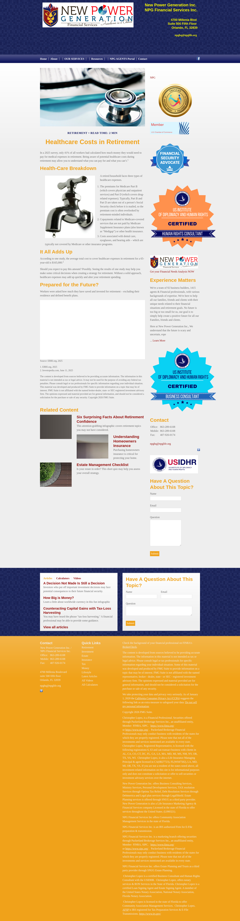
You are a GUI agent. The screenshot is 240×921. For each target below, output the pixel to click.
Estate (85, 654)
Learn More (159, 338)
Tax (84, 662)
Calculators (62, 576)
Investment (88, 650)
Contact (142, 57)
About (54, 57)
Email (153, 503)
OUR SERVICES (74, 57)
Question (155, 515)
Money (85, 666)
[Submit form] (154, 552)
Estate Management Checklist (102, 463)
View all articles (55, 625)
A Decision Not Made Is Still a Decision (74, 581)
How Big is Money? (58, 596)
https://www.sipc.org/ (136, 728)
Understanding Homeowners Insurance (126, 439)
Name (153, 492)
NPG (152, 75)
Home (43, 57)
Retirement (88, 645)
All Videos (87, 678)
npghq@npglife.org (160, 442)
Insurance (87, 658)
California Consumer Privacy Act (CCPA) (157, 696)
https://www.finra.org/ (162, 724)
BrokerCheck (129, 645)
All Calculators (90, 683)
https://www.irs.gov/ (150, 912)
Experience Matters (173, 278)
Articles (47, 576)
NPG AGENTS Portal (122, 57)
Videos (77, 576)
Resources (97, 57)
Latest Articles (89, 674)
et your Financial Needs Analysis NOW (173, 269)
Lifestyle (86, 670)
